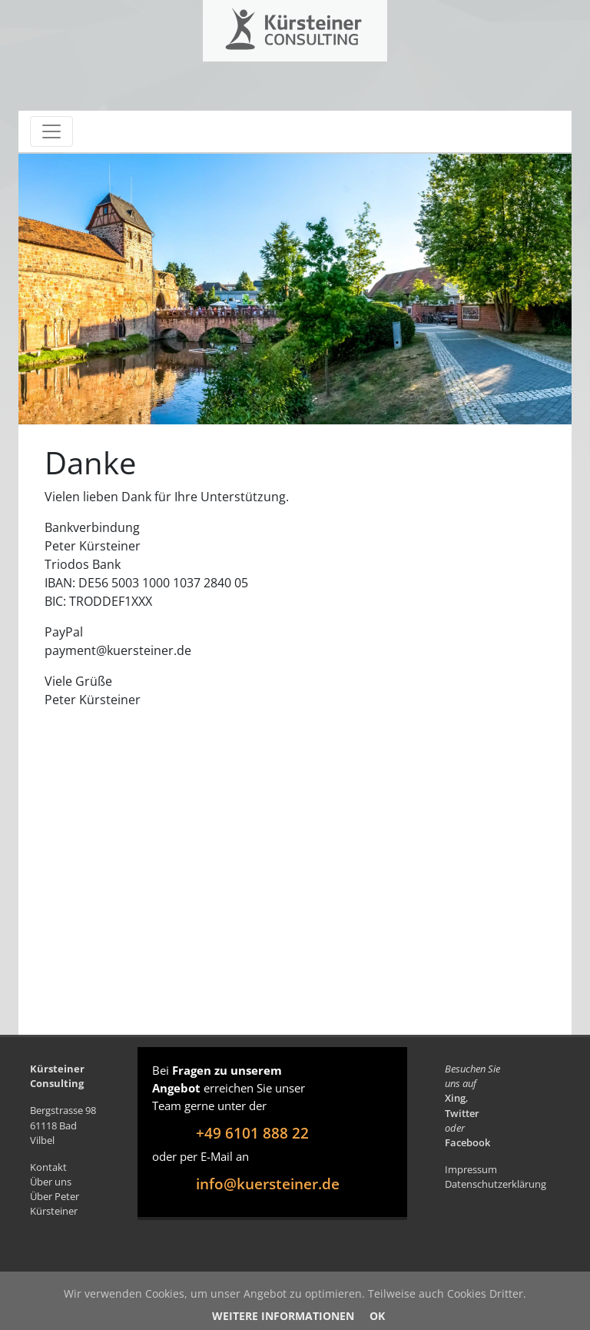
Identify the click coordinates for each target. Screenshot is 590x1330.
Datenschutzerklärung (495, 1184)
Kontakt (48, 1167)
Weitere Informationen (283, 1315)
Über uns (50, 1182)
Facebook (467, 1142)
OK (377, 1315)
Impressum (471, 1169)
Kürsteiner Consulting (262, 25)
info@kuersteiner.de (268, 1183)
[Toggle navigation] (51, 131)
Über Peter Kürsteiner (54, 1203)
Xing (455, 1098)
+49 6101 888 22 (252, 1132)
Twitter (462, 1113)
